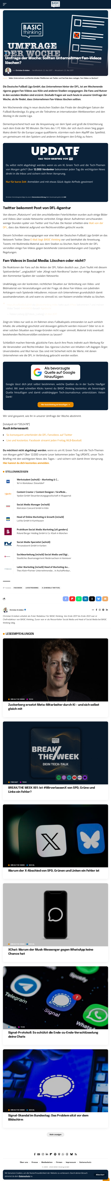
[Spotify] (55, 1154)
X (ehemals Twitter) (51, 588)
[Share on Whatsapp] (79, 598)
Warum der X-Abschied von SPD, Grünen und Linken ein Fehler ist (53, 870)
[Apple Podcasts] (59, 1154)
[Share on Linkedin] (85, 598)
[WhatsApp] (63, 1154)
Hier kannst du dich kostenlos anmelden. (26, 463)
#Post (73, 304)
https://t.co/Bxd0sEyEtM (19, 304)
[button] (100, 1174)
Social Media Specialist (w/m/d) (33, 542)
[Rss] (76, 1154)
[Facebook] (96, 610)
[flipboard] (51, 1154)
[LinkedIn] (107, 610)
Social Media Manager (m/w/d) (33, 504)
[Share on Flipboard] (72, 598)
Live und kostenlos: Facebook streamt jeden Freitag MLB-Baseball (44, 440)
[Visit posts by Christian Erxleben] (8, 71)
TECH (31, 699)
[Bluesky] (71, 1154)
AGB (64, 197)
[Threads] (67, 1154)
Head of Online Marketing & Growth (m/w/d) (40, 517)
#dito (55, 304)
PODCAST (14, 782)
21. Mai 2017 (51, 314)
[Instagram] (100, 610)
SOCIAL (10, 53)
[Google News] (39, 1154)
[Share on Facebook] (66, 598)
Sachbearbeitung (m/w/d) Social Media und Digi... (43, 554)
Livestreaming (32, 588)
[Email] (105, 598)
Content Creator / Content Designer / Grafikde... (42, 492)
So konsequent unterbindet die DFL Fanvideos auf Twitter (39, 435)
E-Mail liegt (45, 239)
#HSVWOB (26, 308)
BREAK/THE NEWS (18, 699)
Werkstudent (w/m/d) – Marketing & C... (38, 479)
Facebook (18, 588)
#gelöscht (46, 308)
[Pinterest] (103, 610)
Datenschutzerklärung (39, 197)
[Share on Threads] (92, 598)
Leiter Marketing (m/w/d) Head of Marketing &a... (43, 567)
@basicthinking (43, 304)
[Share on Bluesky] (98, 598)
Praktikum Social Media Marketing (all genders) (42, 529)
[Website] (93, 610)
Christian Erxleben (23, 70)
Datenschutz (24, 1176)
